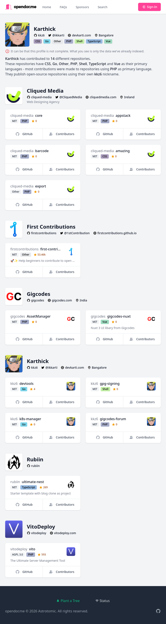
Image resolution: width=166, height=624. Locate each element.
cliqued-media (22, 115)
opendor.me (15, 611)
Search (102, 7)
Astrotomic (47, 611)
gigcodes (17, 316)
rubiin (15, 481)
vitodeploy (18, 549)
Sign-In (149, 7)
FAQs (63, 7)
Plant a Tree (68, 600)
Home (46, 7)
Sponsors (82, 7)
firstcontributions (24, 249)
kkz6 (14, 383)
